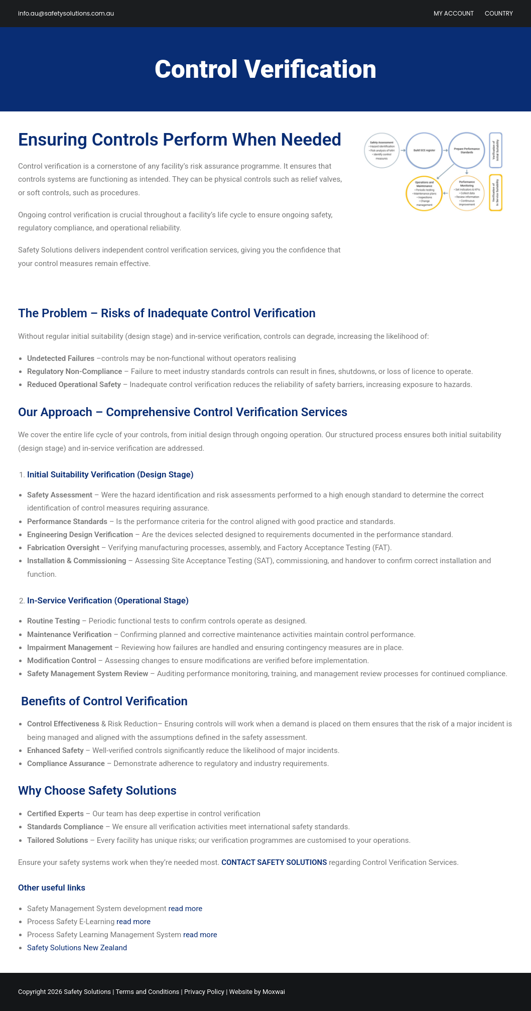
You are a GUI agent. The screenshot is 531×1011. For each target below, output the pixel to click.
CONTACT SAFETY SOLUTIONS (275, 862)
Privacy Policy (204, 991)
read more (185, 908)
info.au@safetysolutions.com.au (66, 13)
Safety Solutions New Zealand (77, 947)
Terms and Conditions (147, 991)
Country (499, 13)
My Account (454, 13)
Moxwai (273, 991)
